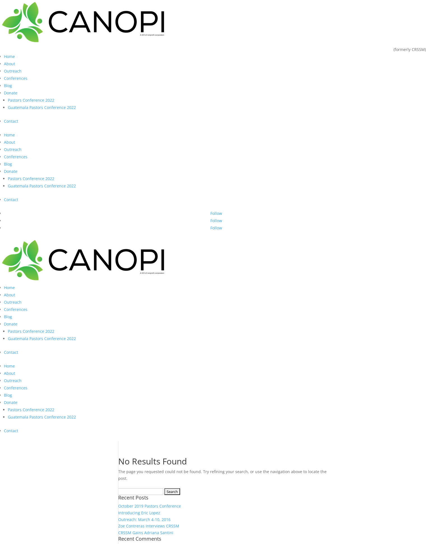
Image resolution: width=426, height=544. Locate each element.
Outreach (13, 71)
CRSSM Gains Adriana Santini (145, 532)
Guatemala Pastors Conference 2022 (42, 107)
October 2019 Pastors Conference (149, 506)
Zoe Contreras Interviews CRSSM (148, 526)
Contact (11, 121)
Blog (8, 85)
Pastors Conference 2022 (31, 100)
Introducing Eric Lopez (139, 512)
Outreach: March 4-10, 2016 (144, 519)
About (9, 63)
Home (9, 56)
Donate (10, 93)
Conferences (15, 78)
